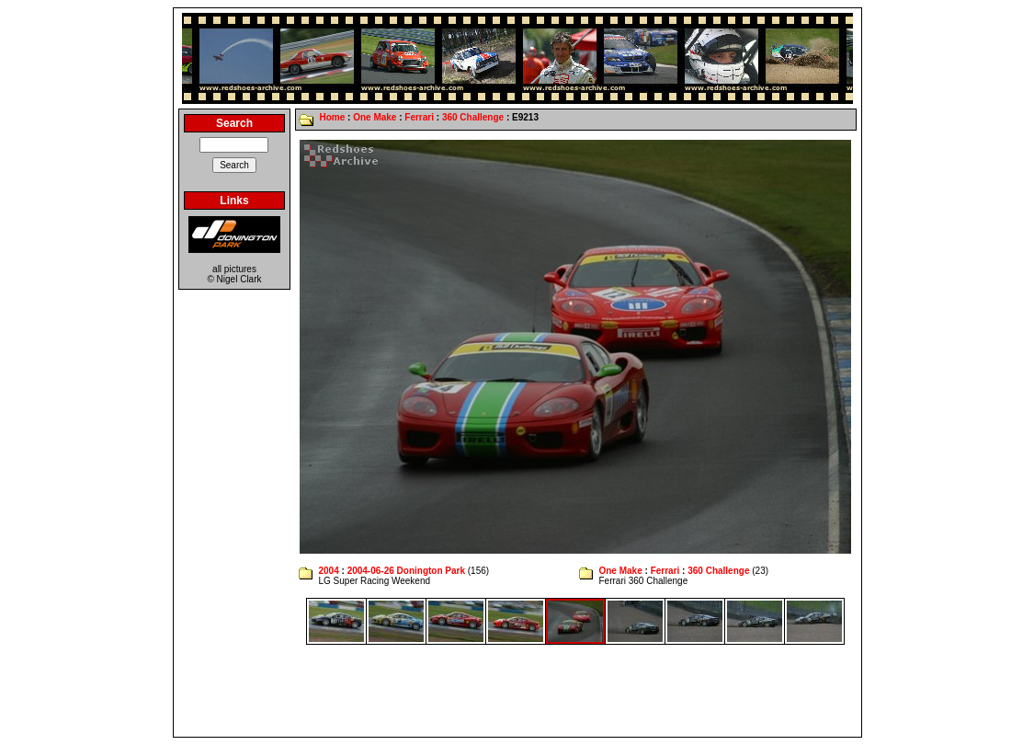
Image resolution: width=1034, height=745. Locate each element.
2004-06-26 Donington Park (406, 571)
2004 (328, 571)
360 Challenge (473, 117)
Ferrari (419, 117)
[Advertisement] (517, 690)
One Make (374, 117)
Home (332, 117)
